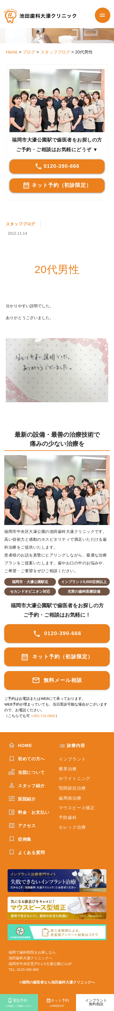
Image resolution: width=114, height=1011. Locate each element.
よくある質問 (27, 853)
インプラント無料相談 (96, 1002)
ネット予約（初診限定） (57, 185)
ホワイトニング (74, 778)
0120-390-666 (57, 166)
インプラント (72, 759)
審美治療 (68, 768)
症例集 (20, 839)
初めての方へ (27, 759)
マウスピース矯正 (77, 807)
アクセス (22, 826)
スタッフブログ (20, 224)
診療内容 (76, 745)
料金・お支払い (29, 812)
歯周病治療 (70, 798)
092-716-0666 (44, 716)
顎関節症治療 (72, 788)
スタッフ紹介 (27, 786)
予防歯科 (68, 817)
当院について (27, 772)
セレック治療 (72, 827)
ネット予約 (57, 1003)
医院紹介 (22, 799)
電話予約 (19, 1003)
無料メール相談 (57, 680)
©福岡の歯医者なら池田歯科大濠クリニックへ (57, 982)
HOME (20, 745)
